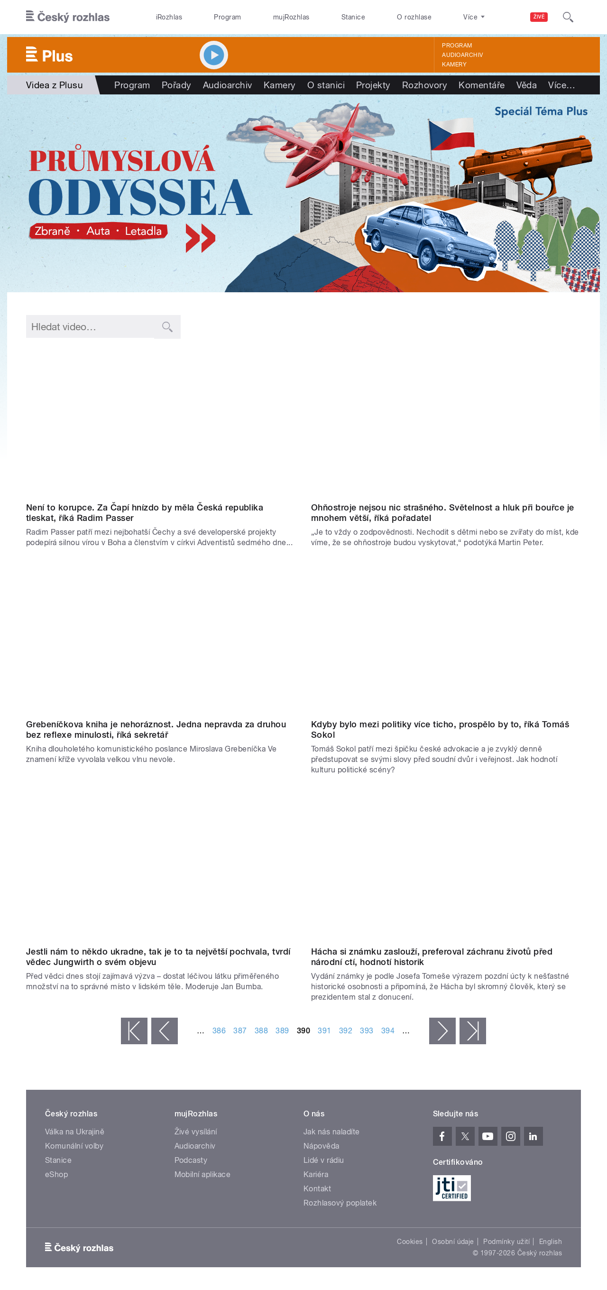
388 (261, 1030)
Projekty (373, 85)
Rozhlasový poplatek (340, 1202)
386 (219, 1030)
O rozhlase (414, 17)
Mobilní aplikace (203, 1174)
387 (240, 1030)
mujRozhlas (291, 17)
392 (345, 1030)
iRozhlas (169, 17)
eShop (56, 1174)
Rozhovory (424, 85)
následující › (442, 1031)
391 (324, 1030)
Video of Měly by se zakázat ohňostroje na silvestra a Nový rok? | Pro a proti (446, 422)
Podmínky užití (506, 1241)
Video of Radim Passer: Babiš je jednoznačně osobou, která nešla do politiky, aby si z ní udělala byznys (161, 422)
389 (282, 1030)
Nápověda (322, 1146)
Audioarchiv (462, 55)
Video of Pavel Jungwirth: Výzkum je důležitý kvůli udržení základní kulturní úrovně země (161, 866)
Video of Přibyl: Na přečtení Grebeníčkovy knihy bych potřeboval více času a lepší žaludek (161, 639)
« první (134, 1031)
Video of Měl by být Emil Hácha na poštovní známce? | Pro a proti (446, 866)
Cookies (410, 1241)
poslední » (473, 1031)
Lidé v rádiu (324, 1160)
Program (227, 17)
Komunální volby (74, 1146)
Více (561, 85)
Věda (526, 85)
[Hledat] (568, 17)
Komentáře (482, 85)
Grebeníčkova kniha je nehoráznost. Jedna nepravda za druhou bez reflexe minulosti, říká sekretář (156, 729)
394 (388, 1030)
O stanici (326, 85)
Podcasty (191, 1160)
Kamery (454, 64)
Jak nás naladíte (332, 1131)
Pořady (177, 85)
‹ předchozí (164, 1031)
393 (366, 1030)
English (550, 1241)
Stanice (353, 17)
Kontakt (317, 1188)
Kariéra (316, 1174)
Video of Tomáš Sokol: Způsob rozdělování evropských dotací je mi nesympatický (446, 639)
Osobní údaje (453, 1241)
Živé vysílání (196, 1131)
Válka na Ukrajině (74, 1131)
